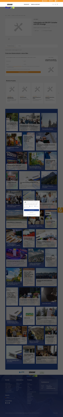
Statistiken (31, 206)
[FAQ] (56, 0)
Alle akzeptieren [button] (31, 210)
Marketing (36, 206)
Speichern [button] (31, 212)
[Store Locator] (51, 0)
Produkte (26, 4)
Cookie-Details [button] (31, 215)
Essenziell (26, 206)
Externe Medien (27, 207)
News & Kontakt (35, 4)
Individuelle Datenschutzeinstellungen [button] (31, 214)
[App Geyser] (45, 0)
